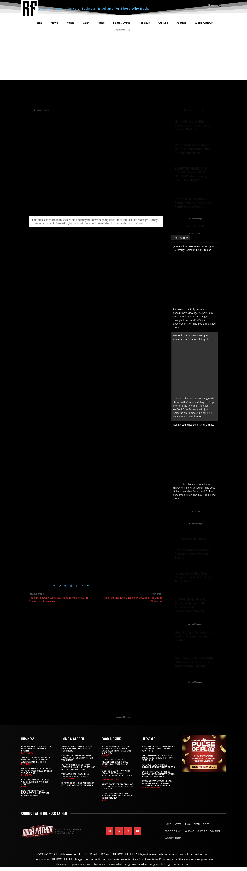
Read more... (196, 419)
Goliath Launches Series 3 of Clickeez (193, 427)
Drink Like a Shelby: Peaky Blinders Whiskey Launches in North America (117, 800)
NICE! (104, 804)
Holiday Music (59, 518)
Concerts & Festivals (187, 189)
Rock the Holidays (43, 522)
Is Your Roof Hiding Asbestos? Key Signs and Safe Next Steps (77, 788)
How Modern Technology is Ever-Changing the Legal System (194, 640)
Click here (78, 483)
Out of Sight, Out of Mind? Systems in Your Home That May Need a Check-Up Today (78, 771)
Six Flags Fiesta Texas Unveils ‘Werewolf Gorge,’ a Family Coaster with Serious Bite (157, 788)
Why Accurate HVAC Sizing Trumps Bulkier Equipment (75, 780)
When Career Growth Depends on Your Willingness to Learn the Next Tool (37, 775)
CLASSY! (105, 771)
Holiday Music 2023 (79, 518)
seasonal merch (97, 339)
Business (199, 649)
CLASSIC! (105, 759)
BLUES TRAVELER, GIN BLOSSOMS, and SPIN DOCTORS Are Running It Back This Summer (192, 174)
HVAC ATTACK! (67, 783)
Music (217, 103)
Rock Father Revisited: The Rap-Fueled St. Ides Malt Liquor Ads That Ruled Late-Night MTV (117, 754)
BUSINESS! (25, 791)
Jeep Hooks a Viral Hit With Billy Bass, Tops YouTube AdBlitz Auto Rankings (194, 666)
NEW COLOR (181, 590)
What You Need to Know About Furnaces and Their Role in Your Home (192, 149)
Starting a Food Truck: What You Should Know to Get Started (37, 786)
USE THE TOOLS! (28, 779)
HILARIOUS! (181, 675)
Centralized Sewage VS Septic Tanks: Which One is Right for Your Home (193, 205)
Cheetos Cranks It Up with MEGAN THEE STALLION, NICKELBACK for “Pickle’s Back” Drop (117, 778)
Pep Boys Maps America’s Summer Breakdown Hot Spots (192, 557)
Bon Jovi (45, 518)
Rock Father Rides (185, 134)
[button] (219, 5)
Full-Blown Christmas (192, 103)
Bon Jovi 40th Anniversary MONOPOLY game (109, 345)
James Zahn (43, 110)
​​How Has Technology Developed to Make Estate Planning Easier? (35, 797)
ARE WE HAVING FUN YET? (113, 784)
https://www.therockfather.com (66, 541)
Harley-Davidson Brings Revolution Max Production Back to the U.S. (194, 125)
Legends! (180, 185)
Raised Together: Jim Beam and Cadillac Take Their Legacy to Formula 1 (118, 791)
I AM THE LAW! (182, 649)
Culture (166, 103)
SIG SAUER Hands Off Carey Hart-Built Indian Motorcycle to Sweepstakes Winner (191, 609)
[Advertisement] (123, 56)
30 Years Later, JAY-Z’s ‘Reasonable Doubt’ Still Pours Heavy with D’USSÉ (115, 766)
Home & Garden (183, 158)
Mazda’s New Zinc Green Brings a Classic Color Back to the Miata (193, 580)
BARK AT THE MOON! (151, 792)
